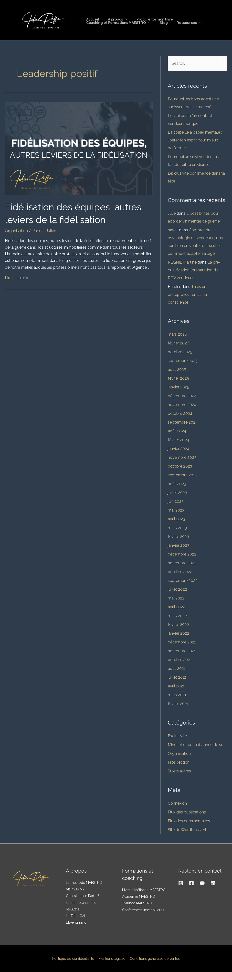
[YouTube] (202, 883)
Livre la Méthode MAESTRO (144, 890)
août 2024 (177, 431)
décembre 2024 (182, 396)
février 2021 (178, 703)
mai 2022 (176, 598)
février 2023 (178, 536)
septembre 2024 (183, 422)
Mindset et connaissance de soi (196, 744)
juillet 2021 (177, 677)
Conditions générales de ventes (154, 959)
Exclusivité (177, 736)
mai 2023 (176, 510)
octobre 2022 (180, 571)
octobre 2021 (180, 659)
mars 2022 (177, 615)
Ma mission (75, 889)
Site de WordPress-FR (188, 829)
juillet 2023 (177, 492)
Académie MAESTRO (138, 896)
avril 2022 (176, 607)
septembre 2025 (183, 360)
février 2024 (178, 440)
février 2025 (178, 378)
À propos (112, 19)
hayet (173, 230)
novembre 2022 (182, 563)
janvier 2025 (178, 387)
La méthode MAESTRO (84, 883)
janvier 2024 (179, 448)
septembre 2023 (183, 475)
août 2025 (177, 369)
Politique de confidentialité (74, 959)
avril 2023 (176, 519)
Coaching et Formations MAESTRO (115, 22)
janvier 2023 (178, 545)
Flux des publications (187, 812)
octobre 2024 (180, 413)
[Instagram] (180, 883)
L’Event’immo (76, 922)
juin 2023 (176, 501)
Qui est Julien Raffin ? (82, 896)
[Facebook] (191, 883)
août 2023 (177, 483)
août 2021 (177, 668)
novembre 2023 (182, 457)
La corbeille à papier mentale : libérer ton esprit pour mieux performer (195, 140)
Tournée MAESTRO (137, 903)
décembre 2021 (182, 642)
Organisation (16, 230)
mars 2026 (177, 334)
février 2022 (178, 624)
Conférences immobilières (143, 910)
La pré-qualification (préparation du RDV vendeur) (194, 270)
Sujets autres (179, 771)
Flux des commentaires (189, 821)
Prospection (179, 762)
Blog (161, 22)
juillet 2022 (177, 589)
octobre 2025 (180, 352)
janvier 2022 (178, 633)
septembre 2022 (183, 580)
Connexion (177, 803)
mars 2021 (177, 695)
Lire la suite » (16, 278)
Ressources (182, 22)
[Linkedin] (213, 883)
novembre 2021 (182, 651)
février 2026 (178, 343)
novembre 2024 (182, 404)
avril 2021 (176, 686)
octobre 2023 (180, 466)
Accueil (91, 19)
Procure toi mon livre (150, 19)
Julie (172, 213)
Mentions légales (111, 959)
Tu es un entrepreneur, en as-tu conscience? (187, 294)
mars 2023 (177, 527)
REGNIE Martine (182, 262)
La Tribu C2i (75, 916)
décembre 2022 (182, 554)
